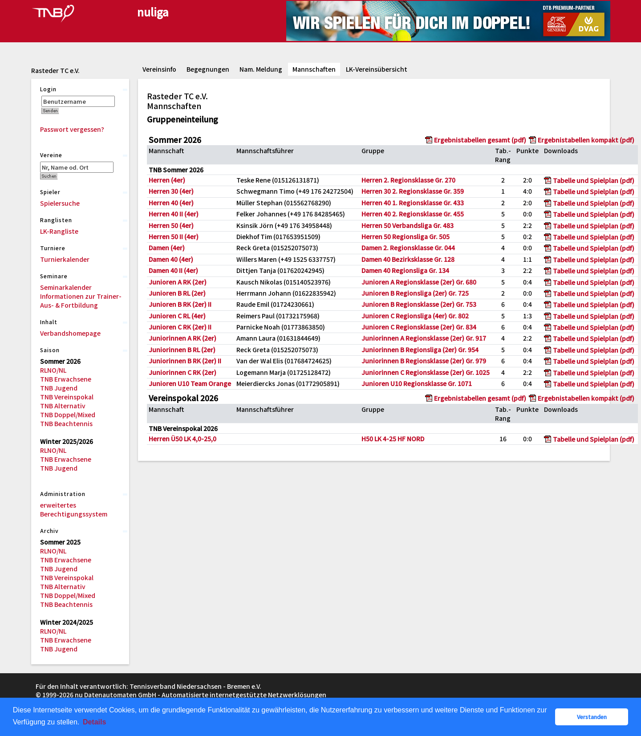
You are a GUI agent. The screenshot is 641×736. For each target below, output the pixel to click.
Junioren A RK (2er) (178, 281)
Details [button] (94, 722)
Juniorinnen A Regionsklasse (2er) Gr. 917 (423, 337)
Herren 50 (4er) (171, 225)
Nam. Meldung (260, 69)
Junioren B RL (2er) (177, 293)
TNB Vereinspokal (66, 396)
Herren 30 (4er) (171, 191)
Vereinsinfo (159, 69)
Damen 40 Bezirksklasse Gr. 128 (407, 259)
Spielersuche (60, 203)
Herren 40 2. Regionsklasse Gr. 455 (412, 213)
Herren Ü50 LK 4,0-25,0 (182, 438)
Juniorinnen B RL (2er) (182, 349)
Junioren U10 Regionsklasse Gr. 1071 (416, 383)
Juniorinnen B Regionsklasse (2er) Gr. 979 (423, 360)
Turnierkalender (64, 259)
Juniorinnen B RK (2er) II (185, 360)
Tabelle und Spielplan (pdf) (593, 180)
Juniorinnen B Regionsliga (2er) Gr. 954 (420, 349)
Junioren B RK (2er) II (180, 304)
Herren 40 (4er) (171, 202)
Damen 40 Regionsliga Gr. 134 (405, 270)
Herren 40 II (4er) (174, 213)
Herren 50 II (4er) (174, 236)
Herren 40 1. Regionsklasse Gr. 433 (412, 202)
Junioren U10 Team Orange (190, 383)
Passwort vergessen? (72, 129)
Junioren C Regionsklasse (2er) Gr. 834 (418, 326)
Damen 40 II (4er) (173, 270)
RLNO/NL (53, 370)
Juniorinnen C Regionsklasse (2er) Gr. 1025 (425, 372)
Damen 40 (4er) (171, 259)
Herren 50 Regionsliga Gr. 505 (405, 236)
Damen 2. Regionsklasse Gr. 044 (408, 247)
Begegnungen (208, 69)
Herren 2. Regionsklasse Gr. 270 (408, 179)
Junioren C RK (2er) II (180, 326)
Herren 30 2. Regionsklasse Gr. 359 (412, 191)
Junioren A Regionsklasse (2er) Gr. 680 (418, 281)
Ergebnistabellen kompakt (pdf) (586, 139)
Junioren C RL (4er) (177, 315)
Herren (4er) (167, 179)
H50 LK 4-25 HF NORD (392, 438)
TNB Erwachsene (65, 378)
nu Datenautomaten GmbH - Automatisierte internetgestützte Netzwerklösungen (200, 694)
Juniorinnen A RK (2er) (182, 337)
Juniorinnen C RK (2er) (182, 372)
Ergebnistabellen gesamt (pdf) (480, 139)
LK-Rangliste (59, 231)
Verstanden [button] (592, 716)
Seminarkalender (66, 287)
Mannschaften (314, 69)
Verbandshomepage (70, 333)
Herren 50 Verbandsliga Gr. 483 (407, 225)
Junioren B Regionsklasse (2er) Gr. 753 (418, 304)
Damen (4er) (167, 247)
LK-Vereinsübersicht (376, 69)
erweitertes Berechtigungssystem (73, 509)
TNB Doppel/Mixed (67, 414)
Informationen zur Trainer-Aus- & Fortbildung (81, 300)
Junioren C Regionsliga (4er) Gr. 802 (415, 315)
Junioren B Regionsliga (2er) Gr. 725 (415, 293)
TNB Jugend (58, 387)
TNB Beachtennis (66, 423)
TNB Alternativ (62, 405)
